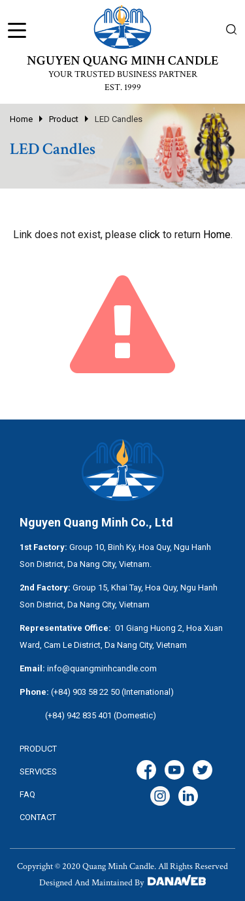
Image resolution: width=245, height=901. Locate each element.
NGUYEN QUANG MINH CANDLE (122, 60)
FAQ (27, 794)
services (38, 771)
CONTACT (38, 817)
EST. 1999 (123, 87)
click (149, 234)
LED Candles (118, 119)
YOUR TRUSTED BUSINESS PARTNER (122, 74)
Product (63, 119)
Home (21, 119)
